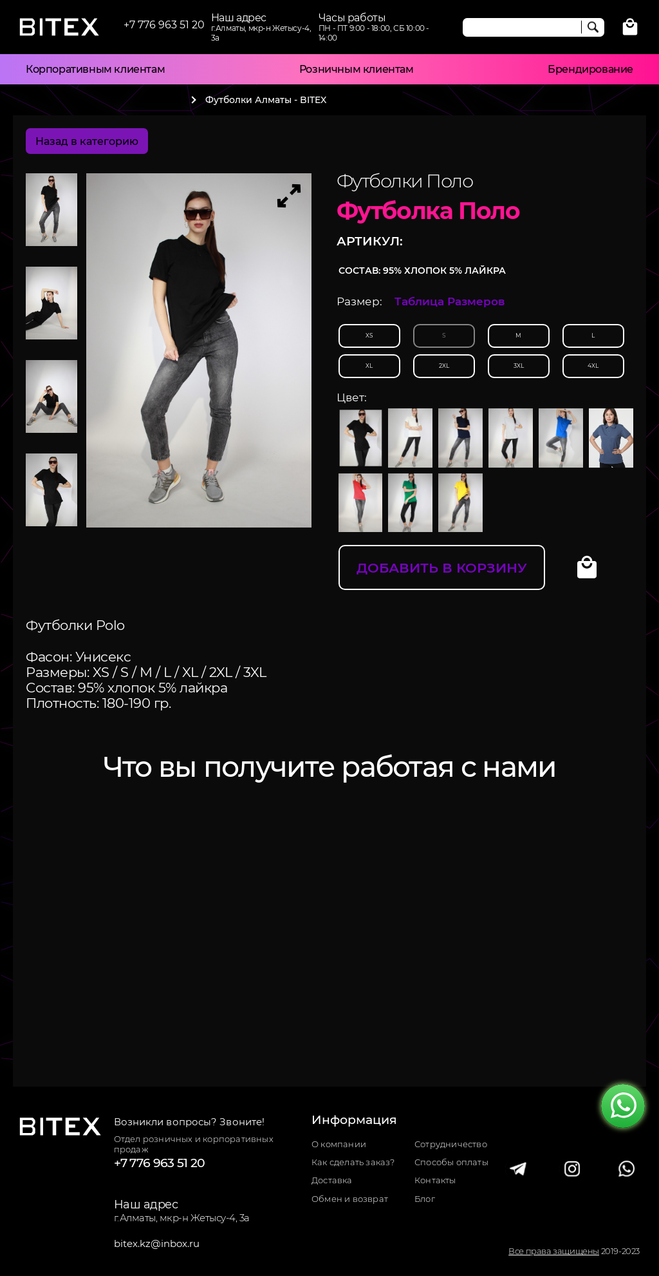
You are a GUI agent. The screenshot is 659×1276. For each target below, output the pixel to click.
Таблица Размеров (449, 301)
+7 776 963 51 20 (164, 25)
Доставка (332, 1180)
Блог (424, 1199)
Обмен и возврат (349, 1199)
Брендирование (590, 69)
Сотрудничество (450, 1144)
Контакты (435, 1180)
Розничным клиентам (356, 69)
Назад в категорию (86, 141)
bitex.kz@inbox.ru (157, 1244)
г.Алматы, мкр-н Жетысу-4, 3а (182, 1218)
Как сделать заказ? (353, 1162)
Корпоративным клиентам (95, 69)
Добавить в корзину (442, 568)
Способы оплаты (451, 1162)
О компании (338, 1144)
